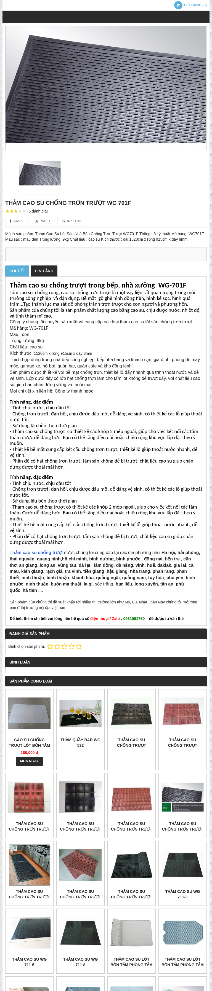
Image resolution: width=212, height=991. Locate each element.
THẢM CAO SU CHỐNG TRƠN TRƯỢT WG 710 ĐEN (80, 829)
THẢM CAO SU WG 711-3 (182, 894)
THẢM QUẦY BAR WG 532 (80, 743)
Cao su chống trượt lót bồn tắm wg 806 (29, 745)
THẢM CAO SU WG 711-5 (29, 962)
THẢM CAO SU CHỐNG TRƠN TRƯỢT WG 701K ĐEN (29, 897)
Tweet (43, 221)
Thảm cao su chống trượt (36, 552)
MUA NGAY (29, 761)
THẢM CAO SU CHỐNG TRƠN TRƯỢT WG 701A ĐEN (182, 829)
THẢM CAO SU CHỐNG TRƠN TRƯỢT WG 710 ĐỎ (29, 829)
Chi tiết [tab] (17, 271)
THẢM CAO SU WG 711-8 (80, 962)
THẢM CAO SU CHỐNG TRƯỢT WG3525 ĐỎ (182, 745)
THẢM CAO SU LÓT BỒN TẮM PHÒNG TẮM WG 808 (131, 965)
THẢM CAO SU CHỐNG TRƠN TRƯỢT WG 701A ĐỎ (131, 829)
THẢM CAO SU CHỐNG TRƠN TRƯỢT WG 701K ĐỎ (80, 897)
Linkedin (71, 221)
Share (17, 221)
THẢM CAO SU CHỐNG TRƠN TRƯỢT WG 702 (131, 897)
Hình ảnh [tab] (44, 271)
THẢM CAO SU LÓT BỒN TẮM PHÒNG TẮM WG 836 (182, 965)
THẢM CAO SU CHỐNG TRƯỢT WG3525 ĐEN (131, 745)
